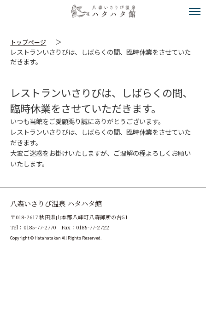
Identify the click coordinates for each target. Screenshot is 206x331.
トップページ (28, 42)
